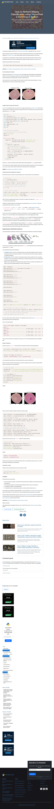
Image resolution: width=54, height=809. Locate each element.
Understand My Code (19, 509)
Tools (27, 2)
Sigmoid (32, 317)
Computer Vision (32, 38)
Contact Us (38, 2)
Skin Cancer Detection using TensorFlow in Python (17, 500)
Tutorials (21, 2)
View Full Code (7, 509)
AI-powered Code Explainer (22, 51)
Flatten (5, 261)
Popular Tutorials (7, 711)
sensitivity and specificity (28, 494)
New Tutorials (6, 687)
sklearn (15, 204)
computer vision (11, 55)
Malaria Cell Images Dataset (15, 74)
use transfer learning (34, 490)
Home (17, 2)
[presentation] (11, 581)
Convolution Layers (8, 252)
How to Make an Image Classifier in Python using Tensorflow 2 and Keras (21, 69)
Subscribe (8, 640)
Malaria (39, 59)
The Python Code (7, 2)
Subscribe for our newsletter (10, 585)
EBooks (32, 2)
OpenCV (4, 108)
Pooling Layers (7, 257)
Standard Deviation (35, 207)
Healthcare (37, 38)
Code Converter (34, 505)
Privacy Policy (45, 776)
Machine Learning (26, 38)
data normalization (33, 203)
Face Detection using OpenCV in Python (14, 169)
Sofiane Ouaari (5, 38)
